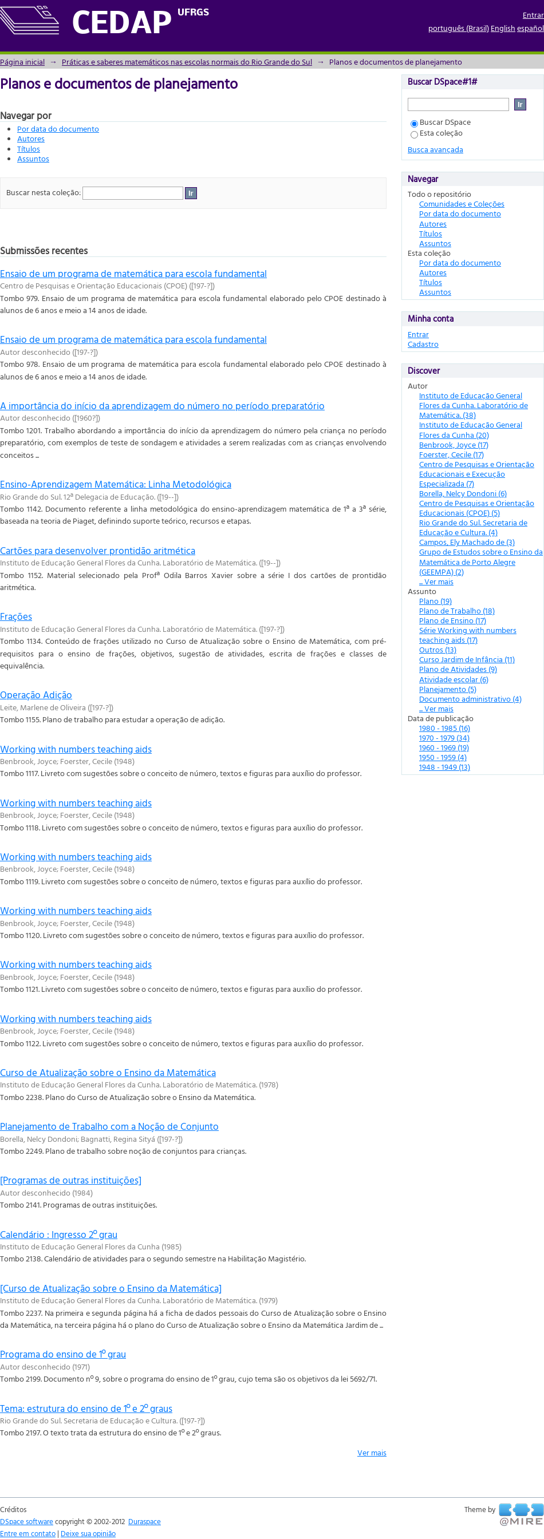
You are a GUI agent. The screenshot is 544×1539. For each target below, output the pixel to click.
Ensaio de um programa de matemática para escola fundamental (133, 273)
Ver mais (372, 1452)
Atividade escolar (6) (453, 679)
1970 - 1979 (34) (444, 737)
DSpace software (26, 1521)
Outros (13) (437, 649)
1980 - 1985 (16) (444, 728)
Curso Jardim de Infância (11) (467, 659)
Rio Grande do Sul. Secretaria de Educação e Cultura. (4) (473, 527)
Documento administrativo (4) (470, 699)
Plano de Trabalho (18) (457, 610)
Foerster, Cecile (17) (451, 454)
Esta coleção (437, 132)
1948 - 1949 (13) (444, 767)
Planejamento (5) (447, 689)
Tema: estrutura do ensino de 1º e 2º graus (86, 1408)
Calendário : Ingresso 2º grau (58, 1234)
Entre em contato (28, 1533)
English (503, 28)
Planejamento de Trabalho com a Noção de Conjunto (109, 1126)
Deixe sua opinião (88, 1533)
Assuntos (33, 158)
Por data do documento (58, 128)
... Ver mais (436, 581)
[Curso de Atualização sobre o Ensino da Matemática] (111, 1288)
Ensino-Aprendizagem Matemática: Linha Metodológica (115, 484)
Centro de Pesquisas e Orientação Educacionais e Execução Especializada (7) (476, 473)
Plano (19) (435, 601)
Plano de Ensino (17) (452, 620)
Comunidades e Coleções (461, 203)
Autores (31, 138)
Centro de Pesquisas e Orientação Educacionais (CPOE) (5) (476, 508)
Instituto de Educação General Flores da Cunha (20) (470, 429)
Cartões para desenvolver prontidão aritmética (97, 550)
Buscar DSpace (441, 122)
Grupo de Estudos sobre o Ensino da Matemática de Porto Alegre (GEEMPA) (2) (481, 561)
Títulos (28, 149)
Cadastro (423, 344)
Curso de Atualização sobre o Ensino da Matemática (108, 1072)
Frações (16, 616)
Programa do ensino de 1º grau (63, 1354)
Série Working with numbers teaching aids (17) (468, 635)
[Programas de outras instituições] (70, 1180)
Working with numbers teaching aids (76, 749)
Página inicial (22, 62)
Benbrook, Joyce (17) (453, 444)
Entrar (533, 15)
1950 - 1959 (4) (443, 757)
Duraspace (144, 1521)
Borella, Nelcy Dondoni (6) (463, 493)
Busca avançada (435, 149)
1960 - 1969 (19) (444, 747)
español (530, 28)
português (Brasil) (458, 28)
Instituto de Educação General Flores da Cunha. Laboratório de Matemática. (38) (473, 405)
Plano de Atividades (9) (458, 669)
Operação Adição (36, 694)
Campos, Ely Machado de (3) (467, 542)
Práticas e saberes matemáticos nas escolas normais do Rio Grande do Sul (187, 62)
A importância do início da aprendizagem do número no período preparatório (162, 405)
